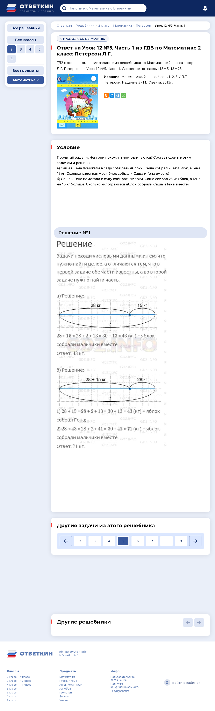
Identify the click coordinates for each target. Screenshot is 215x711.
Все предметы (25, 70)
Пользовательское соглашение (122, 678)
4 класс (11, 684)
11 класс (25, 684)
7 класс (11, 696)
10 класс (25, 681)
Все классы (25, 40)
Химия (63, 700)
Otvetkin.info (70, 655)
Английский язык (70, 684)
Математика (67, 677)
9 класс (25, 677)
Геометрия (66, 692)
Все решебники (25, 28)
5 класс (11, 688)
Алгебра (65, 688)
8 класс (11, 700)
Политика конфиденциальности (124, 685)
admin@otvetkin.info (73, 651)
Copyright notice (119, 691)
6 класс (11, 692)
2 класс (11, 677)
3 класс (11, 681)
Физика (64, 696)
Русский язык (68, 681)
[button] (66, 541)
